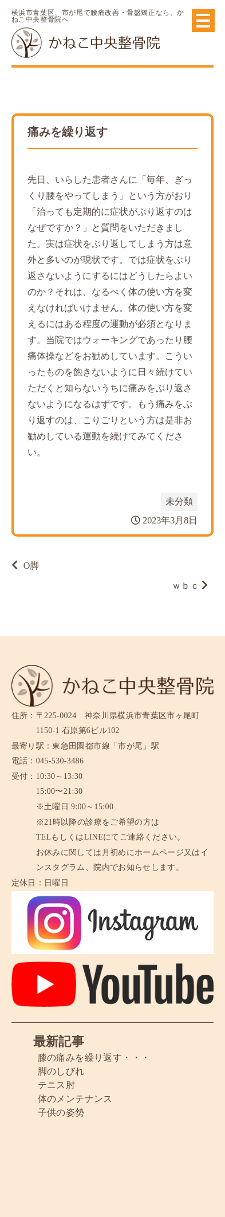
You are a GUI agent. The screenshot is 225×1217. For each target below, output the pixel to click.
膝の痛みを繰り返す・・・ (94, 1057)
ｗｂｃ (185, 585)
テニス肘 (57, 1085)
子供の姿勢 (61, 1112)
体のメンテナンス (75, 1099)
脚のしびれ (61, 1071)
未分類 (179, 501)
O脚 (31, 565)
